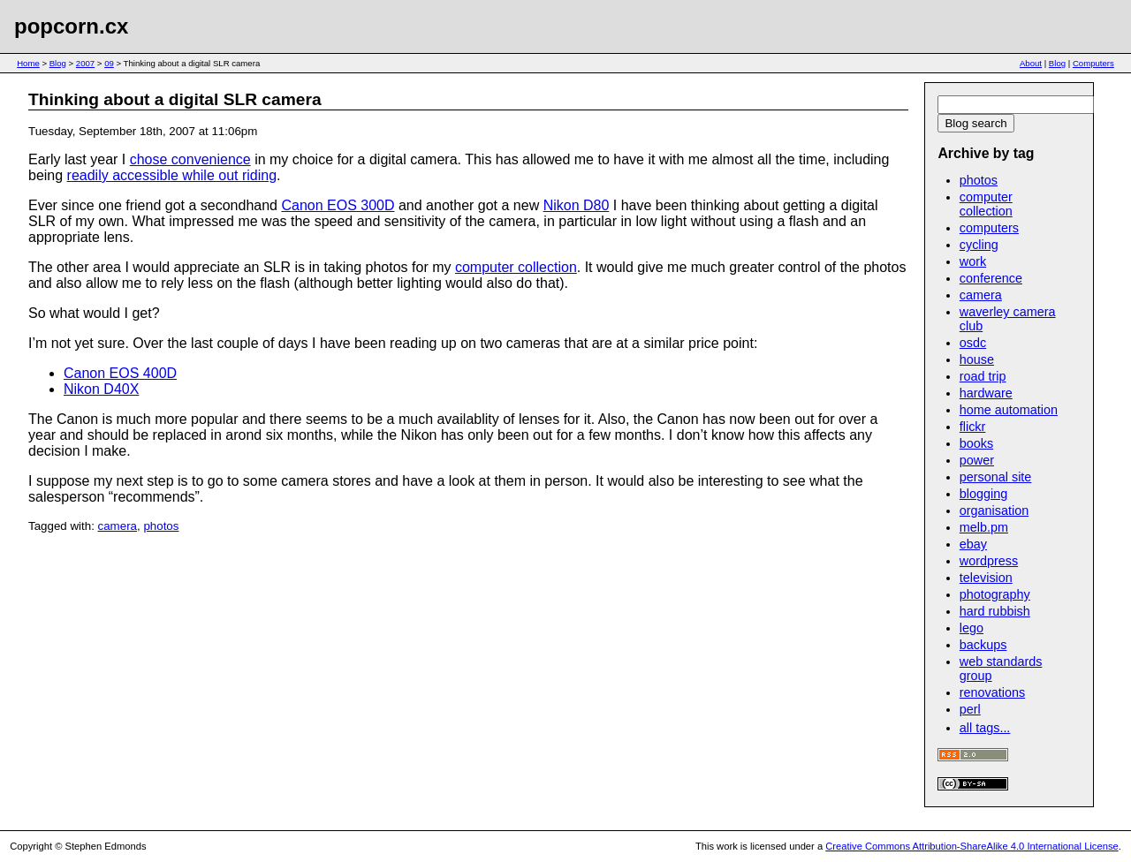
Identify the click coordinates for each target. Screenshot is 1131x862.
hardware (986, 393)
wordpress (989, 561)
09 (109, 63)
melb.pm (984, 527)
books (976, 443)
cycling (979, 245)
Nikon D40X (101, 389)
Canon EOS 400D (120, 373)
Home (28, 63)
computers (989, 228)
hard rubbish (995, 611)
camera (117, 526)
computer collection (516, 267)
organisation (994, 510)
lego (971, 628)
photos (160, 526)
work (973, 261)
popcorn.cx (71, 26)
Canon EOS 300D (337, 205)
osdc (973, 343)
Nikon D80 (576, 205)
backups (983, 645)
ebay (973, 544)
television (986, 578)
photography (995, 594)
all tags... (985, 728)
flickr (973, 427)
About (1031, 63)
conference (991, 278)
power (977, 460)
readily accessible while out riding (172, 175)
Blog (57, 63)
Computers (1093, 63)
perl (970, 709)
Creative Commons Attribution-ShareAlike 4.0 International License (971, 846)
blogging (983, 494)
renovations (992, 692)
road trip (983, 376)
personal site (996, 477)
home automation (1009, 410)
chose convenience (190, 159)
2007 (85, 63)
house (977, 359)
